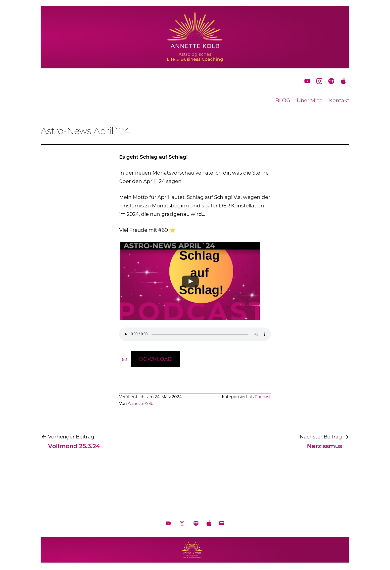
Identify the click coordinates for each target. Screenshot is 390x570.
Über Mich (310, 100)
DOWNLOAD (155, 359)
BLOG (282, 100)
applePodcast (343, 81)
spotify (331, 81)
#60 (123, 359)
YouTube (307, 81)
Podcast (263, 396)
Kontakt (339, 100)
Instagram (319, 81)
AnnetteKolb (140, 403)
